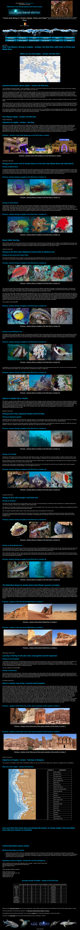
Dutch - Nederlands (24, 25)
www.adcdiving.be (20, 3)
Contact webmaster (39, 928)
